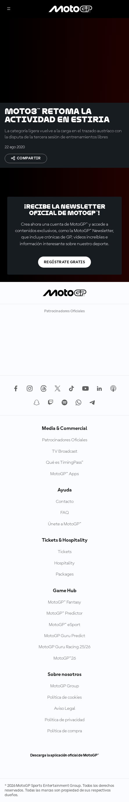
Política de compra (64, 731)
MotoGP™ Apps (64, 474)
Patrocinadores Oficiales (64, 440)
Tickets (64, 552)
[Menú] (8, 9)
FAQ (64, 512)
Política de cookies (64, 697)
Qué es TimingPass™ (64, 462)
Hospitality (64, 563)
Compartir (26, 158)
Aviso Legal (64, 708)
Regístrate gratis (64, 262)
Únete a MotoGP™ (64, 524)
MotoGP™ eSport (64, 625)
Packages (65, 574)
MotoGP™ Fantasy (64, 602)
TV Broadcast (64, 451)
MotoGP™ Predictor (64, 613)
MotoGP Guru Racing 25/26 (64, 647)
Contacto (65, 501)
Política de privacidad (65, 720)
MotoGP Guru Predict (64, 636)
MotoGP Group (64, 686)
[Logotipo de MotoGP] (70, 9)
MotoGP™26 (64, 658)
